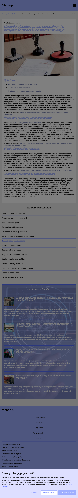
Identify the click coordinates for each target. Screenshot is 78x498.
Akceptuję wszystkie (67, 492)
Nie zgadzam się (48, 492)
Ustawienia (33, 492)
